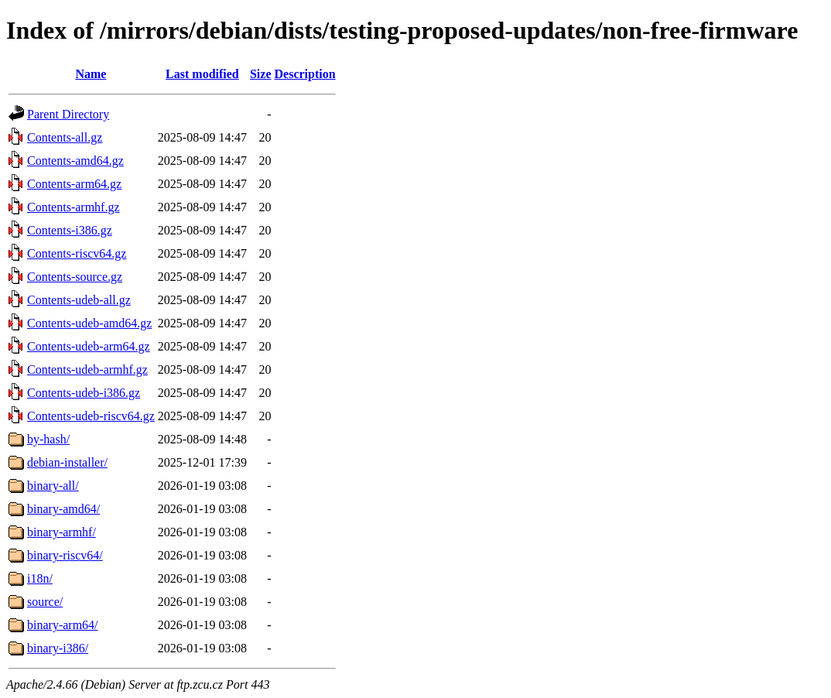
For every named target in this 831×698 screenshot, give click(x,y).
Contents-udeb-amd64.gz (89, 323)
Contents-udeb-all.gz (79, 299)
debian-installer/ (67, 462)
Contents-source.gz (74, 276)
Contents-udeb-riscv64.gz (91, 416)
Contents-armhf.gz (73, 207)
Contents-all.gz (64, 137)
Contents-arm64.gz (74, 183)
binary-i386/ (57, 648)
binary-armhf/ (61, 532)
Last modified (202, 73)
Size (261, 73)
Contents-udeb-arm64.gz (88, 346)
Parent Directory (68, 114)
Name (90, 73)
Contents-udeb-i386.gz (83, 392)
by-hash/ (48, 439)
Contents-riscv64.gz (76, 253)
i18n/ (40, 578)
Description (305, 73)
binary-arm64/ (62, 624)
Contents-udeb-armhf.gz (87, 369)
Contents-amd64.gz (75, 160)
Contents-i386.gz (69, 230)
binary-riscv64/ (65, 555)
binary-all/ (53, 485)
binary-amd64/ (63, 508)
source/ (45, 601)
